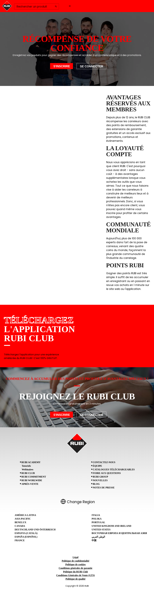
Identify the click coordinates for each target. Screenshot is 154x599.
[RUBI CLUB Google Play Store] (138, 333)
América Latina (25, 515)
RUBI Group (100, 476)
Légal (75, 557)
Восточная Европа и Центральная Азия (119, 533)
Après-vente (30, 484)
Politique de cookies (75, 564)
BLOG (96, 484)
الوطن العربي (98, 536)
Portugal (98, 522)
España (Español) (26, 536)
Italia (96, 515)
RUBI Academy (31, 462)
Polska (97, 518)
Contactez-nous (104, 462)
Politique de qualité (75, 579)
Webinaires (27, 469)
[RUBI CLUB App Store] (111, 333)
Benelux (20, 522)
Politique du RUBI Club (75, 571)
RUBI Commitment (34, 476)
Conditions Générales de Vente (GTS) (75, 575)
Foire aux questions (107, 473)
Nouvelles (100, 480)
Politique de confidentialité (75, 561)
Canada (20, 526)
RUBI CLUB (28, 473)
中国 (94, 540)
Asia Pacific (23, 518)
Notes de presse (104, 487)
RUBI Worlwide (32, 480)
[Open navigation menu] (70, 6)
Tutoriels (26, 466)
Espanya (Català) (26, 533)
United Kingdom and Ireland (111, 526)
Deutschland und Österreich (35, 529)
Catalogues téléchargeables (114, 469)
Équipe (97, 466)
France (20, 540)
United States (101, 529)
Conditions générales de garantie (75, 568)
